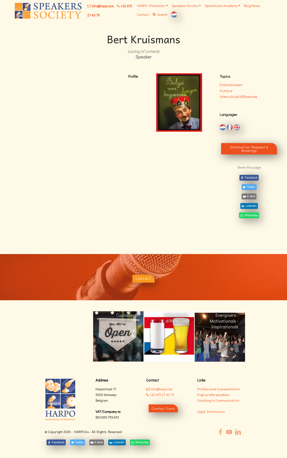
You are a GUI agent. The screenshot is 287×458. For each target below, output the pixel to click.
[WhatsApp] (249, 215)
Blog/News (252, 5)
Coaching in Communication (218, 400)
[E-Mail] (249, 196)
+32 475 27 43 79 (160, 394)
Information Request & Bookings (249, 149)
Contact (143, 14)
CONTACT (143, 278)
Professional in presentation (218, 389)
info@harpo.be (102, 6)
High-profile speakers (213, 394)
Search (160, 14)
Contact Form (163, 408)
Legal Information (211, 411)
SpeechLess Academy (221, 5)
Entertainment (231, 84)
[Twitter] (249, 187)
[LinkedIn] (249, 206)
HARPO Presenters (151, 5)
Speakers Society (185, 5)
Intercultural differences (238, 96)
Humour (226, 90)
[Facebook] (249, 177)
